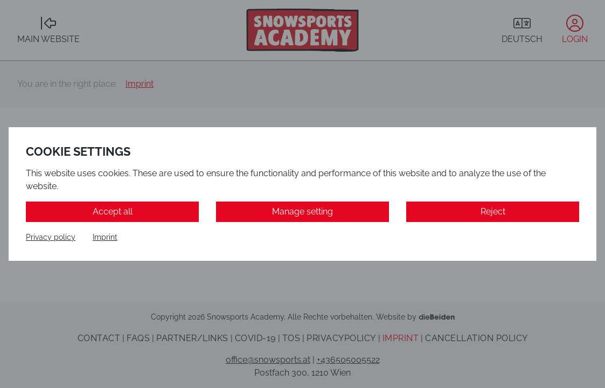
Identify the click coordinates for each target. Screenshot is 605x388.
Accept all (113, 211)
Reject (493, 211)
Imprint (105, 237)
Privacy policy (50, 237)
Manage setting (302, 211)
